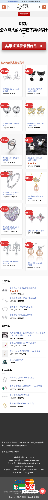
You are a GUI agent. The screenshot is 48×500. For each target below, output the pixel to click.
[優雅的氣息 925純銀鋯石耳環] (36, 250)
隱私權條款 (24, 493)
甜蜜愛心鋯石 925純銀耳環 (11, 124)
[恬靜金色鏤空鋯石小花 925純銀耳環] (36, 110)
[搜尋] (9, 7)
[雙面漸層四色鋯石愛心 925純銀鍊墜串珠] (11, 213)
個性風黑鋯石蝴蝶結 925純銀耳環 (35, 90)
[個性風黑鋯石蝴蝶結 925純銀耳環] (36, 76)
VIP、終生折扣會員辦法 (37, 492)
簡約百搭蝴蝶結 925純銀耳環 (11, 90)
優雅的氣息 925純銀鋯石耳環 (36, 264)
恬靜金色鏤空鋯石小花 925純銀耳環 (36, 124)
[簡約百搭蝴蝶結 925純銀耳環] (11, 76)
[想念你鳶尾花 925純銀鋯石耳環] (11, 248)
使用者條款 (15, 493)
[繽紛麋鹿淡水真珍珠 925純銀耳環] (36, 144)
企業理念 (5, 492)
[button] (4, 7)
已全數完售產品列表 (10, 452)
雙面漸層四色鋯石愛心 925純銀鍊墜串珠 (11, 228)
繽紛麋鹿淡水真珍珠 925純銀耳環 (35, 159)
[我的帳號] (40, 7)
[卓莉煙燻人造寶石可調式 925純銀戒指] (11, 179)
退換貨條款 (32, 493)
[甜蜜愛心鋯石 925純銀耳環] (11, 110)
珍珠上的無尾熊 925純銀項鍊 (36, 197)
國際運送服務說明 (15, 492)
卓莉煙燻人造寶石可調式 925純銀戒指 (11, 193)
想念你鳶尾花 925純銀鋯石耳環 (11, 262)
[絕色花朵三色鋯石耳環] (36, 217)
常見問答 (25, 492)
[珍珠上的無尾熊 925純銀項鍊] (36, 183)
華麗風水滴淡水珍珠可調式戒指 (11, 159)
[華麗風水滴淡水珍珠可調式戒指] (11, 144)
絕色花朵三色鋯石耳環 (36, 231)
